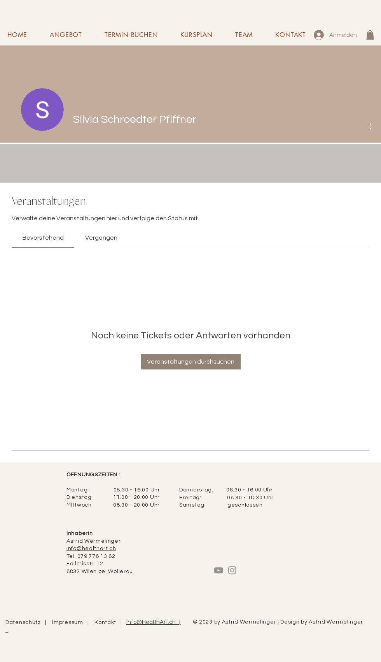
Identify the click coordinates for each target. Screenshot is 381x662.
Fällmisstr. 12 (84, 563)
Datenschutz (25, 622)
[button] (370, 35)
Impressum (69, 622)
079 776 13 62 (96, 556)
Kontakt (107, 622)
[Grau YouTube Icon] (218, 570)
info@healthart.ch (91, 548)
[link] (43, 238)
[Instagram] (232, 570)
